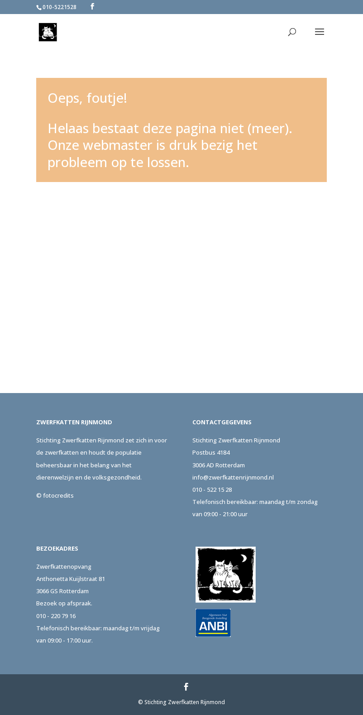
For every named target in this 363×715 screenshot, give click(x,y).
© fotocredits (55, 495)
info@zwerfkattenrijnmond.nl (233, 477)
